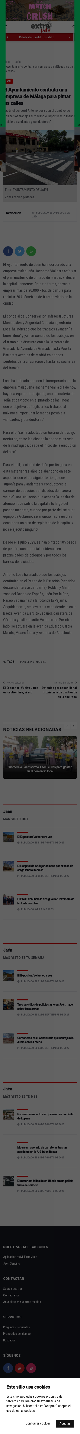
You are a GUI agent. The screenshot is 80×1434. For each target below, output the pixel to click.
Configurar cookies (38, 1423)
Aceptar (65, 1424)
